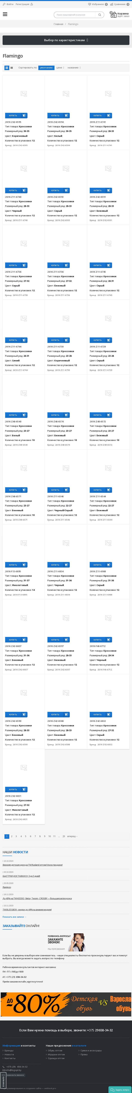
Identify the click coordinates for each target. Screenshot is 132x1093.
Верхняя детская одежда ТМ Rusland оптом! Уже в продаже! (32, 864)
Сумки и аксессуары (91, 1050)
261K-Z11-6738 (13, 271)
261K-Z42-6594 (55, 121)
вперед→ (72, 836)
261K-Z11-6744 (13, 346)
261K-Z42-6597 (55, 646)
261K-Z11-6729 (98, 346)
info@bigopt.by (12, 1070)
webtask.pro (50, 1088)
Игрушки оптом (56, 1054)
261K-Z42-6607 (13, 646)
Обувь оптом (55, 1050)
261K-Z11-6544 (98, 496)
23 (64, 836)
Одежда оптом (56, 1058)
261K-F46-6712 (98, 646)
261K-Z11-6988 (98, 571)
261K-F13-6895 (13, 571)
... (59, 836)
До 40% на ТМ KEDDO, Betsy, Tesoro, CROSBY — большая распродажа (37, 898)
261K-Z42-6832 (98, 721)
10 (49, 836)
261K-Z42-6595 (13, 121)
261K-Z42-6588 (55, 721)
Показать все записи (13, 917)
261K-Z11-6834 (55, 571)
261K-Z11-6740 (13, 196)
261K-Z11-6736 (55, 271)
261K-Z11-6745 (98, 271)
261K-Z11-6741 (98, 121)
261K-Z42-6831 (13, 795)
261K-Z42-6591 (98, 196)
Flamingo (7, 887)
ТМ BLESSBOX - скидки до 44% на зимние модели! (27, 909)
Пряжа (84, 1054)
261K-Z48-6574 (55, 421)
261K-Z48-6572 (98, 421)
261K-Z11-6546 (55, 496)
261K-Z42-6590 (13, 721)
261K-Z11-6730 (55, 346)
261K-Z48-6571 (13, 496)
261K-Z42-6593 (55, 196)
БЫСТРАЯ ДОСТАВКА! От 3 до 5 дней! (21, 876)
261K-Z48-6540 (13, 421)
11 (54, 836)
